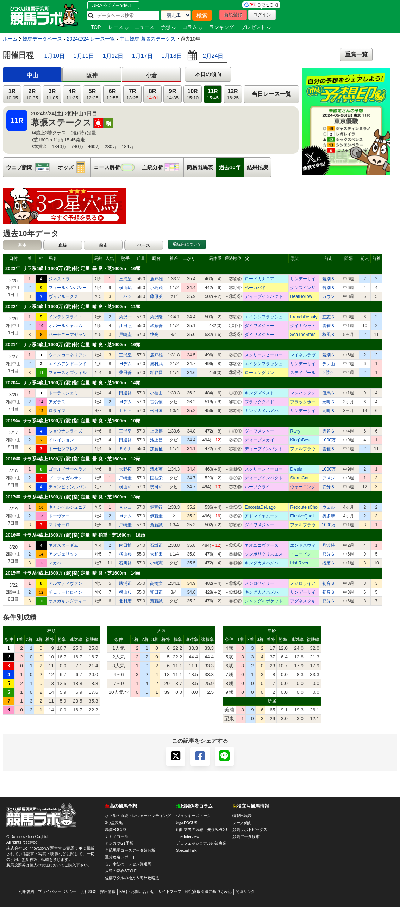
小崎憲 (156, 562)
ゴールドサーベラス (68, 469)
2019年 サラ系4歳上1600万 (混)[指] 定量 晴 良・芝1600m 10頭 (72, 420)
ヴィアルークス (63, 296)
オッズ (74, 167)
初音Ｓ (328, 583)
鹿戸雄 (156, 278)
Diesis (296, 469)
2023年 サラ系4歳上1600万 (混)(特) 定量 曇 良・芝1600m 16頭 (72, 268)
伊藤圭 (156, 516)
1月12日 (113, 56)
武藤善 (156, 325)
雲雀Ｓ (328, 325)
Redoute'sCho (304, 507)
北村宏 (125, 601)
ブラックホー (302, 401)
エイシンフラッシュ (264, 316)
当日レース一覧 (271, 94)
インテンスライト (65, 316)
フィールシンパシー (68, 287)
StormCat (299, 478)
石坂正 (156, 545)
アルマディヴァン (65, 583)
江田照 (125, 325)
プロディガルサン (65, 478)
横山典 (125, 554)
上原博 (156, 431)
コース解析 (116, 167)
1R (12, 94)
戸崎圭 (125, 334)
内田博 (125, 545)
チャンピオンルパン (68, 486)
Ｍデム (125, 363)
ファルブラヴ (302, 448)
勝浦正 (125, 583)
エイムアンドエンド (68, 363)
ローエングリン (259, 372)
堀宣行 (156, 507)
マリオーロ (59, 524)
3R (52, 94)
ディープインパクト (264, 296)
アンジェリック (63, 554)
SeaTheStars (302, 334)
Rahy (295, 431)
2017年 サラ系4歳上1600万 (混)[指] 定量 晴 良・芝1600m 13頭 (72, 497)
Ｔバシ (125, 296)
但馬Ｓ (328, 393)
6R (112, 94)
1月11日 (84, 56)
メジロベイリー (259, 583)
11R (213, 94)
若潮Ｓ (328, 278)
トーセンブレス (63, 448)
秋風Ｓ (328, 334)
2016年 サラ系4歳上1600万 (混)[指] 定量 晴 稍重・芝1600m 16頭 (75, 535)
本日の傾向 (208, 74)
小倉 (151, 75)
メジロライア (302, 583)
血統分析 (162, 167)
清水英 (156, 469)
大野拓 (125, 469)
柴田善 (125, 372)
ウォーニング (302, 486)
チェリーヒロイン (65, 592)
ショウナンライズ (65, 431)
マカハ (55, 562)
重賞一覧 (356, 54)
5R (92, 94)
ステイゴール (302, 372)
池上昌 (156, 439)
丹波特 (328, 545)
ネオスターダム (63, 545)
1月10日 (54, 56)
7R (132, 94)
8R (152, 94)
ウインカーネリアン (68, 355)
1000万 (329, 439)
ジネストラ (59, 278)
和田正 (156, 592)
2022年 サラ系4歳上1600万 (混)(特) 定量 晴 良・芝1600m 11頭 (72, 306)
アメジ (328, 478)
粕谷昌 (156, 372)
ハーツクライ (257, 486)
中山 (32, 75)
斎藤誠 (156, 524)
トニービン (300, 554)
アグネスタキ (302, 601)
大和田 (156, 554)
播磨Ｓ (328, 562)
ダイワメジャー (259, 325)
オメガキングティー (68, 601)
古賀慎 (156, 401)
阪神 (92, 75)
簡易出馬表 (200, 167)
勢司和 (156, 486)
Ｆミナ (125, 448)
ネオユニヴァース (262, 545)
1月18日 (171, 56)
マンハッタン (302, 393)
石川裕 (125, 562)
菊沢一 (125, 316)
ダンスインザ (302, 287)
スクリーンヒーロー (264, 355)
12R (233, 94)
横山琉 (125, 287)
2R (32, 94)
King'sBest (300, 439)
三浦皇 (125, 278)
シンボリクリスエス (264, 554)
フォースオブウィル (68, 372)
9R (173, 94)
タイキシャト (302, 325)
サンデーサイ (302, 278)
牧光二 (156, 334)
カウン (328, 296)
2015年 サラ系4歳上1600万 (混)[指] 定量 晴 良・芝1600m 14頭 (72, 573)
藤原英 (156, 296)
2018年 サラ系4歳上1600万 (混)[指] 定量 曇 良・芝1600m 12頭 (72, 458)
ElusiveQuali (302, 516)
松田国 (156, 410)
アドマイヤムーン (262, 516)
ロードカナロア (259, 278)
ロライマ (57, 410)
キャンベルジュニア (68, 507)
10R (193, 94)
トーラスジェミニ (65, 393)
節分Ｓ (328, 486)
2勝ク (328, 372)
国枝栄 (156, 478)
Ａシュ (125, 507)
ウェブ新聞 (30, 167)
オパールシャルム (65, 325)
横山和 (125, 486)
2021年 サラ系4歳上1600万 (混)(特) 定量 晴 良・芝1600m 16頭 (72, 344)
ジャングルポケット (264, 601)
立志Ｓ (328, 316)
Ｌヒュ (125, 410)
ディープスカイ (259, 439)
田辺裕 (125, 393)
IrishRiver (299, 562)
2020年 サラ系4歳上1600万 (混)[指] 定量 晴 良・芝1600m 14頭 (72, 382)
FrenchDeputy (303, 316)
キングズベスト (259, 393)
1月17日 (142, 56)
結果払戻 (257, 167)
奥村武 (156, 363)
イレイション (61, 439)
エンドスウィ (302, 545)
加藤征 (156, 448)
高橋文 (156, 583)
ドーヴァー (59, 516)
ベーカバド (255, 287)
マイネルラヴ (302, 355)
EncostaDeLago (260, 507)
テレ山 (328, 363)
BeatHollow (301, 296)
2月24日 (213, 56)
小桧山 (156, 393)
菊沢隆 (156, 316)
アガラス (57, 401)
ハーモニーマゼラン (68, 334)
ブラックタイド (259, 401)
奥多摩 (328, 516)
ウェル (328, 507)
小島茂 (156, 287)
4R (72, 94)
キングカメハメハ (262, 410)
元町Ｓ (328, 401)
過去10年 (230, 167)
